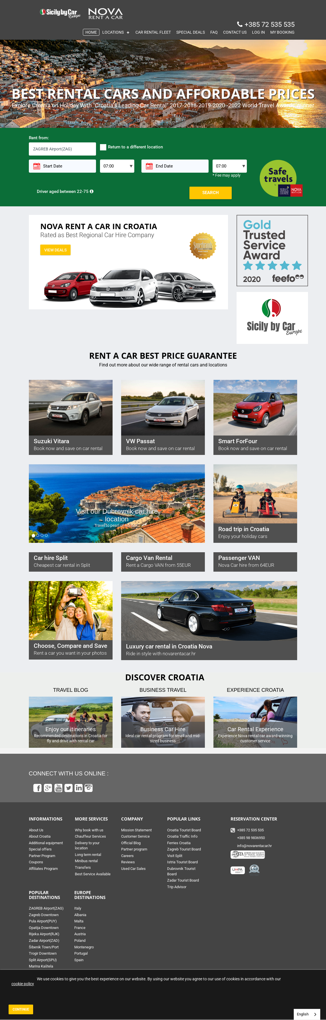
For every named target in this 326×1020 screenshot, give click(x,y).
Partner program (134, 849)
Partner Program (42, 856)
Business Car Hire (162, 729)
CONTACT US (235, 32)
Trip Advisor (176, 887)
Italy (77, 908)
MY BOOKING (282, 32)
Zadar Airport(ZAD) (44, 940)
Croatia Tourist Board (184, 830)
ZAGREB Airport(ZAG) (46, 908)
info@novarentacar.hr (254, 846)
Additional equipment (46, 843)
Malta (78, 921)
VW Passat (140, 441)
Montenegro (84, 947)
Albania (80, 915)
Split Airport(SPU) (43, 960)
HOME (91, 32)
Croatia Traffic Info (182, 836)
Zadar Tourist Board (183, 880)
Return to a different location (131, 147)
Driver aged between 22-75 (61, 192)
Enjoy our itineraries (70, 729)
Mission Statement (136, 830)
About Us (36, 830)
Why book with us (89, 830)
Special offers (40, 849)
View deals (55, 250)
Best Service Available (93, 874)
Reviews (128, 862)
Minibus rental (86, 861)
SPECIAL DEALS (190, 32)
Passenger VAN (239, 558)
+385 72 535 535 (270, 25)
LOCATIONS (113, 32)
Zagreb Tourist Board (184, 849)
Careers (127, 856)
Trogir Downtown (43, 953)
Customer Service (135, 836)
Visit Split (174, 856)
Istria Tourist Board (182, 862)
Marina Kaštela (41, 966)
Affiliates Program (43, 868)
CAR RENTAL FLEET (153, 32)
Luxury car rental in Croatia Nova (169, 646)
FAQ (214, 32)
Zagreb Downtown (44, 915)
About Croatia (40, 836)
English (303, 1014)
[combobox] (307, 1014)
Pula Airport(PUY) (43, 921)
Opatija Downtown (44, 928)
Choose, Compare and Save (70, 645)
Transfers (83, 867)
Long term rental (88, 854)
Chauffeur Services (90, 836)
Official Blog (131, 843)
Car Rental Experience (255, 729)
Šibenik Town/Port (44, 947)
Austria (80, 934)
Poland (79, 940)
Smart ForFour (237, 441)
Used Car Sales (133, 868)
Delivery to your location (87, 845)
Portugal (81, 953)
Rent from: (39, 137)
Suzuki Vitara (51, 441)
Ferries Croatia (179, 843)
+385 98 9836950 (251, 838)
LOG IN (258, 32)
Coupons (36, 862)
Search (210, 192)
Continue (21, 1009)
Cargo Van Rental (149, 558)
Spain (78, 960)
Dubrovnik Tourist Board (181, 871)
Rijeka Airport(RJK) (44, 934)
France (79, 928)
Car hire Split (51, 558)
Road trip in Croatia (243, 529)
